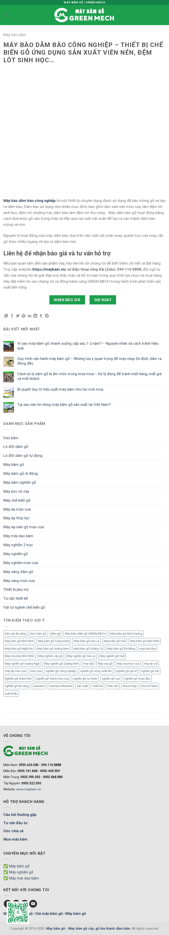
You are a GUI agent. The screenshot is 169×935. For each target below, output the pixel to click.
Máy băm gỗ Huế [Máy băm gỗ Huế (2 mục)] (115, 641)
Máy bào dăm (14, 34)
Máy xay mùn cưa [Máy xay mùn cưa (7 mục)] (128, 663)
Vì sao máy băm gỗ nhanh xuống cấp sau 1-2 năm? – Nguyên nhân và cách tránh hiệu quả (87, 345)
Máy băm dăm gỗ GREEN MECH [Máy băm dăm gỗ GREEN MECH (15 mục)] (85, 633)
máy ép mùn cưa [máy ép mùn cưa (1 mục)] (15, 671)
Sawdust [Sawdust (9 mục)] (39, 686)
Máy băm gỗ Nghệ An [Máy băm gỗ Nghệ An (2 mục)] (19, 648)
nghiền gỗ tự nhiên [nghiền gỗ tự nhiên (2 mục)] (85, 678)
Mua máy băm (15, 839)
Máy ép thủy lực (16, 518)
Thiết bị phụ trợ (16, 589)
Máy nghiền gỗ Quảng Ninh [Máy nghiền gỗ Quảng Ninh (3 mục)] (61, 663)
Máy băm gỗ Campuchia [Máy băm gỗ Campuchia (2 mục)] (54, 641)
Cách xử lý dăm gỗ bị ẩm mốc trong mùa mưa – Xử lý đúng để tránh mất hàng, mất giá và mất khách (89, 376)
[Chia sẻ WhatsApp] (6, 316)
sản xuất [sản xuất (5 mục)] (82, 686)
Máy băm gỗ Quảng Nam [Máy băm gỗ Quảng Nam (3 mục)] (53, 648)
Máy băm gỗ (13, 464)
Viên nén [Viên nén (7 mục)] (112, 686)
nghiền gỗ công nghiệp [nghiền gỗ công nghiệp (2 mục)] (61, 671)
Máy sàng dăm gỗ (18, 571)
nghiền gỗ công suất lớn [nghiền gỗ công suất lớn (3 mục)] (96, 671)
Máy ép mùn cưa (17, 509)
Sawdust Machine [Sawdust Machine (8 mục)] (60, 686)
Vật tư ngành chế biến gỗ (24, 607)
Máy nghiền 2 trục (18, 545)
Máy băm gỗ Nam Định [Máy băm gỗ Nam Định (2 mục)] (144, 641)
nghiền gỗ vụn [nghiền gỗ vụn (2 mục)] (111, 678)
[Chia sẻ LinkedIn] (35, 316)
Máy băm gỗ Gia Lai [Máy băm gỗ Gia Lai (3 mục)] (86, 641)
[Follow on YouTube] (33, 904)
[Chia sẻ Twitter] (18, 316)
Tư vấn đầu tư (15, 823)
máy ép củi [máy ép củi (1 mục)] (151, 663)
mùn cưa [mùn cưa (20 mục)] (36, 671)
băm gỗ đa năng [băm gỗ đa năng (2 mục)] (15, 633)
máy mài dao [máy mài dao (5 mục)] (147, 648)
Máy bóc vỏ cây (16, 491)
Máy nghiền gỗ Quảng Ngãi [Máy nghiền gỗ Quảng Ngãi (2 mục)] (22, 663)
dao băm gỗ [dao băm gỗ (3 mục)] (38, 633)
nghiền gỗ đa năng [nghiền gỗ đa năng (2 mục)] (17, 686)
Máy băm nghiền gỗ (19, 482)
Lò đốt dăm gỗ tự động (22, 455)
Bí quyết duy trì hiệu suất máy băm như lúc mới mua (60, 389)
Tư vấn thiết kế (15, 598)
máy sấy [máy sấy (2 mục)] (88, 663)
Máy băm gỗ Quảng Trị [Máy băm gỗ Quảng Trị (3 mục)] (88, 648)
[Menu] (6, 15)
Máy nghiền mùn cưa (20, 563)
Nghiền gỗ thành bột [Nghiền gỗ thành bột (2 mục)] (18, 678)
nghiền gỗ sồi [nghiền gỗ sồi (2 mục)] (150, 671)
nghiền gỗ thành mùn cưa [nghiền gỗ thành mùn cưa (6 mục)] (52, 678)
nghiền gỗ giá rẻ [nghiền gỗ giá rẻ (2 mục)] (126, 671)
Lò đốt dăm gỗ (15, 446)
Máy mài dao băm (18, 536)
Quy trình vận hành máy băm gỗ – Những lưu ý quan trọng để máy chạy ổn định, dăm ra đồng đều (89, 360)
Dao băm (10, 438)
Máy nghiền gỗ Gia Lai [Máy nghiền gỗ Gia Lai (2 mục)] (81, 656)
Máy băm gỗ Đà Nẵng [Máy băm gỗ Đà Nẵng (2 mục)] (121, 648)
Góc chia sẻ (13, 831)
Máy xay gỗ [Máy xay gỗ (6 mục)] (105, 663)
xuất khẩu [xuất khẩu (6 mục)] (11, 693)
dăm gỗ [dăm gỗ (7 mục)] (55, 633)
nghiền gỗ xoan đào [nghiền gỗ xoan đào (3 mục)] (137, 678)
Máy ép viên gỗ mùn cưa (23, 527)
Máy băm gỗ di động (20, 473)
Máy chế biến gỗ (17, 500)
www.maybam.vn (28, 789)
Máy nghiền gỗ (15, 554)
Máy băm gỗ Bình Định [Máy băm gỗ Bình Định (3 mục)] (19, 641)
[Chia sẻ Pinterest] (23, 316)
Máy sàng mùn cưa (19, 580)
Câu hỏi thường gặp (20, 814)
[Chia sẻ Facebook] (12, 316)
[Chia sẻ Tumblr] (41, 316)
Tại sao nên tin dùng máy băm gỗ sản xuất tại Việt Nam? (64, 404)
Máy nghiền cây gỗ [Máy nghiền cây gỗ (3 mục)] (50, 656)
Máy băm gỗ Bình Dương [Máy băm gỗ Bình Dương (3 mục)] (126, 633)
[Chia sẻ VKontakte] (29, 316)
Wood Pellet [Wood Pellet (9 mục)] (149, 686)
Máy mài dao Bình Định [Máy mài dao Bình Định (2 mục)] (19, 656)
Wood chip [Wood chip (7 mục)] (130, 686)
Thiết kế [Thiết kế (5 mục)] (97, 686)
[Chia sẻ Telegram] (47, 316)
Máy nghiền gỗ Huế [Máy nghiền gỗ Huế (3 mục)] (112, 656)
